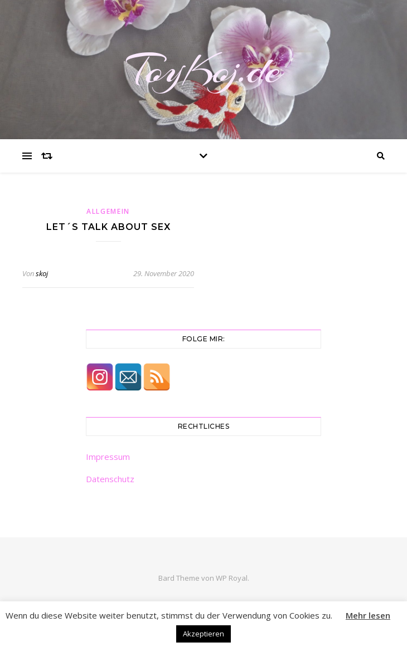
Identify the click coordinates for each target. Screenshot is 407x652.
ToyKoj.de (203, 69)
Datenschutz (110, 478)
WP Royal (232, 578)
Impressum (108, 456)
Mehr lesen (368, 615)
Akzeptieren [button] (203, 634)
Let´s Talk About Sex (108, 227)
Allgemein (108, 211)
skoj (42, 273)
